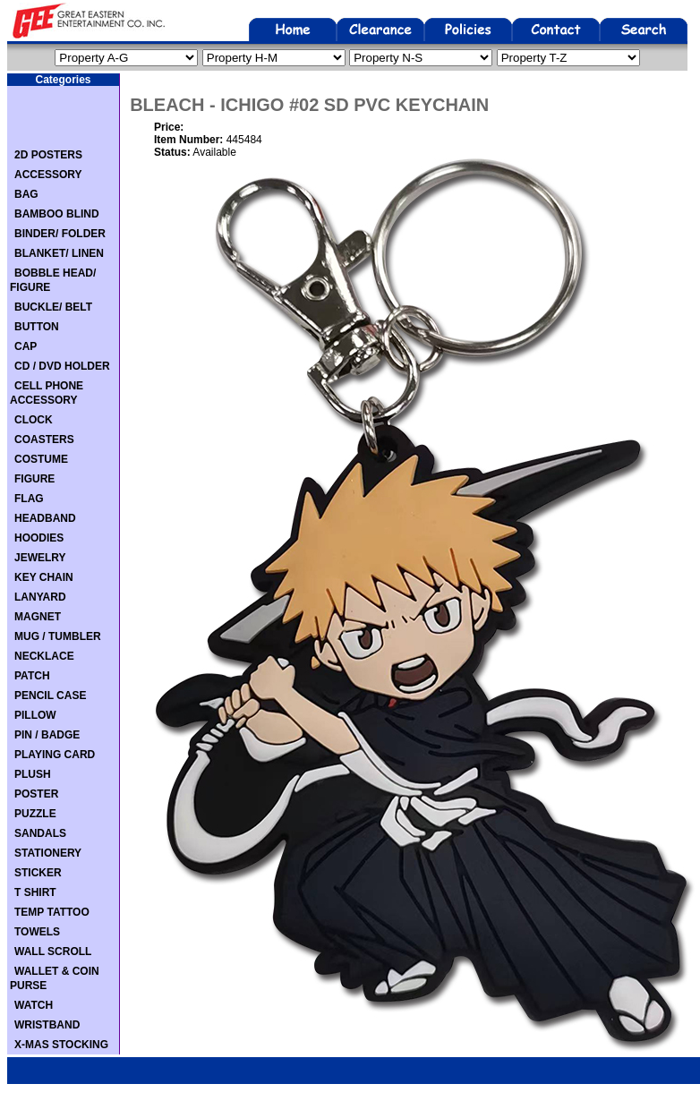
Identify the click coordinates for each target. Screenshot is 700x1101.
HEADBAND (45, 518)
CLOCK (33, 420)
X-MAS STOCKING (61, 1044)
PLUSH (32, 774)
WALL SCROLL (52, 951)
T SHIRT (35, 892)
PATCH (32, 676)
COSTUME (41, 459)
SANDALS (40, 833)
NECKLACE (44, 656)
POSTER (36, 794)
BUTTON (36, 326)
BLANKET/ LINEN (59, 253)
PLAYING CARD (54, 754)
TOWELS (37, 932)
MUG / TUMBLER (57, 636)
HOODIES (39, 538)
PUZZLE (35, 813)
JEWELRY (40, 557)
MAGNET (37, 616)
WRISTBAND (47, 1025)
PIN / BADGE (47, 735)
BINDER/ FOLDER (60, 233)
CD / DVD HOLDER (62, 366)
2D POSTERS (48, 155)
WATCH (33, 1005)
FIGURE (34, 479)
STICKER (38, 872)
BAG (26, 194)
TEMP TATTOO (52, 912)
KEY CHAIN (43, 577)
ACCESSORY (48, 174)
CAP (25, 346)
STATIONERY (47, 853)
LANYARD (40, 597)
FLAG (29, 498)
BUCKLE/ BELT (53, 307)
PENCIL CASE (50, 695)
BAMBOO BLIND (56, 214)
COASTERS (44, 439)
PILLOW (35, 715)
